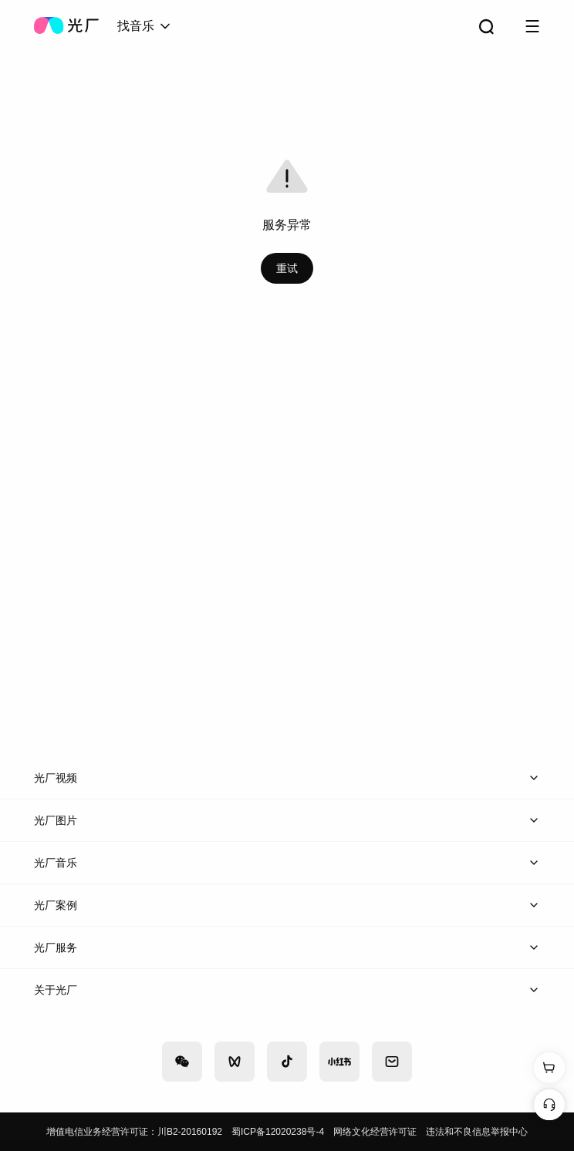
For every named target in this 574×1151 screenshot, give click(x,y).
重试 (287, 268)
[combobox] (145, 26)
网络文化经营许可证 (375, 1131)
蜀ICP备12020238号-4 (277, 1131)
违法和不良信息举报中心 (477, 1131)
